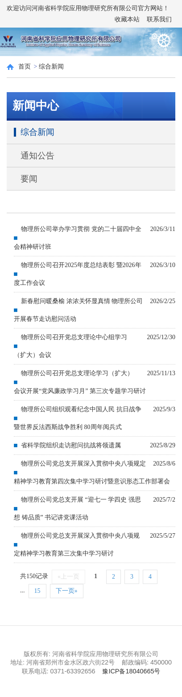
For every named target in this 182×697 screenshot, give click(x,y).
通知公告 (37, 155)
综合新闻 (51, 66)
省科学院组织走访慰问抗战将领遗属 (71, 445)
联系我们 (159, 19)
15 (37, 591)
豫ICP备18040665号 (131, 671)
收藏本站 (127, 19)
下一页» (67, 591)
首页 (24, 66)
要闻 (29, 178)
